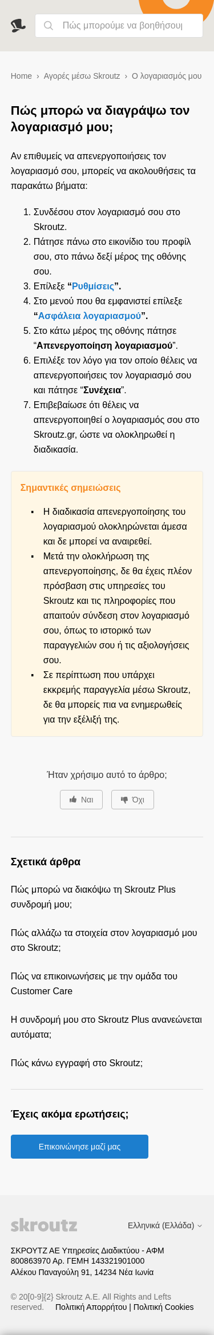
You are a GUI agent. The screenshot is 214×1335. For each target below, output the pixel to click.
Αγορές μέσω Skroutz (82, 75)
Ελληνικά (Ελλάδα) (165, 1225)
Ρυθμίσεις (93, 286)
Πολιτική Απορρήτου (92, 1307)
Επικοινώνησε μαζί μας (80, 1146)
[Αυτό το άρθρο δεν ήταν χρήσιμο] (132, 799)
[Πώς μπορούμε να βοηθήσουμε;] (119, 26)
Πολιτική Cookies (164, 1307)
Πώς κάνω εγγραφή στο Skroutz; (77, 1063)
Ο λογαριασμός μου (166, 75)
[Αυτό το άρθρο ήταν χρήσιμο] (81, 799)
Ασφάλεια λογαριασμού (89, 316)
